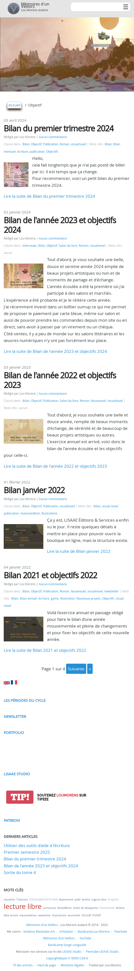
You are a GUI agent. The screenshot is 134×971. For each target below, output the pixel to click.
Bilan (26, 144)
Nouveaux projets (88, 598)
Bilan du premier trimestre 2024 (58, 128)
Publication (50, 144)
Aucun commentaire (53, 137)
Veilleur (120, 908)
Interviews (30, 245)
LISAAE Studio (17, 773)
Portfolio (14, 732)
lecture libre (23, 906)
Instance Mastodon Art (39, 931)
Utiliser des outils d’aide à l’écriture (37, 845)
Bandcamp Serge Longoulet (67, 945)
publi (78, 899)
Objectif (36, 144)
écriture (22, 151)
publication (37, 151)
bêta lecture (11, 915)
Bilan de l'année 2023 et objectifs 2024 (60, 225)
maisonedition (30, 513)
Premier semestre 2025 (27, 852)
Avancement (66, 899)
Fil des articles (23, 965)
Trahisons (22, 899)
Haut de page (46, 965)
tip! (20, 797)
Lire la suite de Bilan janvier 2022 (78, 551)
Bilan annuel (28, 598)
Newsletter (15, 716)
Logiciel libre (99, 899)
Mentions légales (72, 965)
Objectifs (52, 151)
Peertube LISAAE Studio (102, 951)
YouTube (85, 938)
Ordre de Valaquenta (85, 908)
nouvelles (9, 899)
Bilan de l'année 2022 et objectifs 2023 (60, 380)
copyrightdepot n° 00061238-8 (67, 958)
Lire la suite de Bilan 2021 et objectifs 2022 (45, 650)
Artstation (66, 931)
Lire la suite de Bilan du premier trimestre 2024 (49, 196)
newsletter (111, 591)
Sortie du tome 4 (20, 872)
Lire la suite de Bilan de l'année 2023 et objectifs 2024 (55, 351)
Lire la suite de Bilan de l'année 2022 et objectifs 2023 (55, 466)
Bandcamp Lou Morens (94, 931)
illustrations (49, 513)
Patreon (12, 820)
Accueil (14, 104)
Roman (64, 144)
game (55, 598)
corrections (49, 908)
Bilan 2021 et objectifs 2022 (50, 575)
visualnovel (78, 144)
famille (86, 899)
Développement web (43, 899)
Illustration (67, 598)
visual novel (110, 506)
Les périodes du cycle (25, 700)
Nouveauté (98, 401)
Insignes (113, 899)
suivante (76, 669)
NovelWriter (64, 908)
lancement (74, 915)
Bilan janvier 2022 (34, 490)
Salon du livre (68, 245)
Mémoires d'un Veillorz (35, 5)
